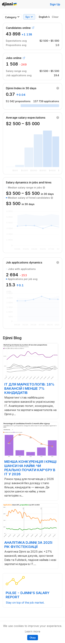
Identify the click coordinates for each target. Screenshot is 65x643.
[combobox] (10, 17)
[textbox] (10, 17)
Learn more (32, 631)
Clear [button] (55, 16)
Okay (32, 637)
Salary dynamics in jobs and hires (28, 182)
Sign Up (55, 4)
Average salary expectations (25, 117)
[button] (57, 88)
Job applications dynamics (24, 262)
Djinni (9, 4)
